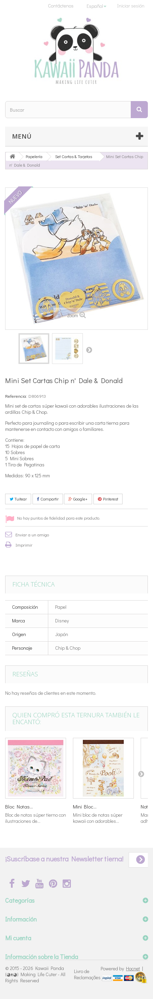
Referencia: (16, 396)
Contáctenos (61, 5)
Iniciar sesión (130, 5)
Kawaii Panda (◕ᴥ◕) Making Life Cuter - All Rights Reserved (35, 974)
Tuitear (18, 499)
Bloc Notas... (19, 806)
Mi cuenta (18, 938)
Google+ (78, 499)
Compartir (48, 499)
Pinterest (108, 499)
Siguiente (89, 349)
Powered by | (122, 968)
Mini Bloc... (85, 806)
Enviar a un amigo (32, 534)
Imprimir (24, 545)
